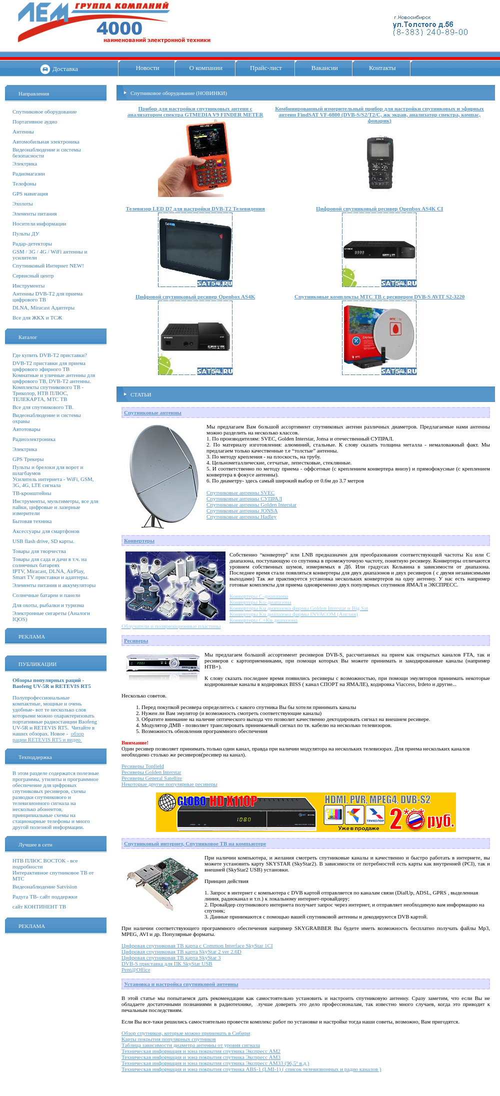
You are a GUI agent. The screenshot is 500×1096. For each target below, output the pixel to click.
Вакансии (325, 68)
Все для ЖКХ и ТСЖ (37, 317)
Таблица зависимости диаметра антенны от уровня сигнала (191, 1045)
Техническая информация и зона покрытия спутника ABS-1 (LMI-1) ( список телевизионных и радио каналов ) (251, 1069)
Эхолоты (22, 203)
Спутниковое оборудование (44, 111)
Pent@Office (136, 969)
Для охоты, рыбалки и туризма (48, 605)
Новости (147, 68)
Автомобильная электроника (46, 141)
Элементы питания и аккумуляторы (54, 585)
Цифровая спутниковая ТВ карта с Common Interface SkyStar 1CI (197, 945)
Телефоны (24, 183)
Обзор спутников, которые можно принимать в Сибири (186, 1033)
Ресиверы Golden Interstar (151, 772)
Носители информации (39, 223)
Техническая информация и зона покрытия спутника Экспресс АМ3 (201, 1057)
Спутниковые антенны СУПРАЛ (244, 499)
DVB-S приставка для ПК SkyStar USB (167, 963)
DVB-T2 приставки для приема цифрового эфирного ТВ (49, 366)
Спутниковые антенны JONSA (242, 511)
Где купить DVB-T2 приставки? (49, 355)
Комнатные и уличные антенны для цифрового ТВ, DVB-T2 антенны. (53, 378)
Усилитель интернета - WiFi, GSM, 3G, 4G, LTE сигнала (53, 482)
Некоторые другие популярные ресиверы (170, 784)
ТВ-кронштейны (31, 493)
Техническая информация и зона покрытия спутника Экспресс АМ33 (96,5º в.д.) (215, 1063)
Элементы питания (34, 213)
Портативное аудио (35, 121)
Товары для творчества (39, 551)
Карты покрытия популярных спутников (169, 1039)
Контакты (382, 68)
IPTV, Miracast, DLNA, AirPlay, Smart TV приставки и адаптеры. (50, 574)
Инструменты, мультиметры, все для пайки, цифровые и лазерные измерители (55, 507)
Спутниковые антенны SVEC (240, 493)
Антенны (23, 131)
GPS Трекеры (28, 459)
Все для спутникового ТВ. (43, 407)
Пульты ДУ (25, 233)
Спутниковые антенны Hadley (241, 517)
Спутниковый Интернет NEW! (48, 265)
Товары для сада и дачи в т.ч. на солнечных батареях (49, 562)
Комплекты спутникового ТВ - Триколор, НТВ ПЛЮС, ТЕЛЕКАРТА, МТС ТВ (48, 393)
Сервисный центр (33, 275)
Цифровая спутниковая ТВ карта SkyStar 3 (171, 957)
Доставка (65, 68)
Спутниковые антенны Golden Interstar (251, 505)
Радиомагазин (28, 173)
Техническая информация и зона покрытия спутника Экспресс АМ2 (201, 1051)
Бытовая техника (32, 521)
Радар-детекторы (32, 243)
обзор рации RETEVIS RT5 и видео (48, 736)
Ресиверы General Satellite (152, 778)
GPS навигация (30, 193)
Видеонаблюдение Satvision (44, 887)
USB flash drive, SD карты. (43, 541)
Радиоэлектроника (34, 439)
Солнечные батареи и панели (46, 595)
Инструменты (28, 285)
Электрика (24, 163)
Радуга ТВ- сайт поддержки (45, 897)
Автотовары (26, 429)
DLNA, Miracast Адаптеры (43, 307)
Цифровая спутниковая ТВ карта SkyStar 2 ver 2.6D (182, 951)
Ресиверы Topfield (143, 766)
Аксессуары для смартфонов (46, 531)
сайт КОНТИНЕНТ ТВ (39, 907)
